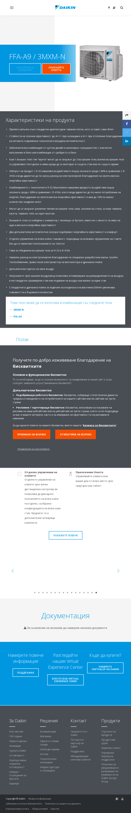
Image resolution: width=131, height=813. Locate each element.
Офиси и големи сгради (49, 742)
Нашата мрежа (18, 741)
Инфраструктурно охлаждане (49, 768)
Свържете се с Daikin (79, 733)
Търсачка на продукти (108, 733)
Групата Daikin (17, 750)
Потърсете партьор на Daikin (77, 743)
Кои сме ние (16, 731)
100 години (15, 736)
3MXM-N (18, 309)
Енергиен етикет (111, 748)
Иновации (15, 745)
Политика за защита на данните (63, 803)
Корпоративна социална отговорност (17, 764)
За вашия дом (48, 731)
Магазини (45, 736)
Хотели (44, 754)
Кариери (14, 783)
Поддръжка (77, 751)
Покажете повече (65, 535)
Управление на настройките (33, 449)
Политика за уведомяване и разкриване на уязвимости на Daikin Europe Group (110, 773)
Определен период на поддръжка (107, 756)
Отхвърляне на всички (75, 434)
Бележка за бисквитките (99, 425)
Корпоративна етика (17, 808)
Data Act (55, 808)
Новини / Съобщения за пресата (17, 775)
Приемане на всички (31, 434)
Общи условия (40, 808)
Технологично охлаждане (48, 760)
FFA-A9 (17, 316)
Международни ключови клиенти (81, 757)
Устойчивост (16, 755)
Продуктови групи (108, 741)
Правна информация (39, 798)
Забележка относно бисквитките (24, 803)
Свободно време (50, 749)
